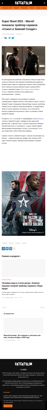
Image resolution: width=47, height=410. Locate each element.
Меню (2, 3)
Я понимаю (8, 406)
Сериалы (18, 243)
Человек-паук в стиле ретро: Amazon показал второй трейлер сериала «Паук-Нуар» (22, 286)
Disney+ (24, 243)
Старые (42, 307)
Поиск (44, 3)
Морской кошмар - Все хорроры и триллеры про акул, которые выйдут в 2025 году (22, 336)
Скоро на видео (41, 8)
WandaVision (38, 119)
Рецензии (24, 8)
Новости (16, 8)
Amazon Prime (6, 279)
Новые (5, 307)
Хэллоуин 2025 (7, 8)
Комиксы (5, 243)
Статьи (31, 8)
